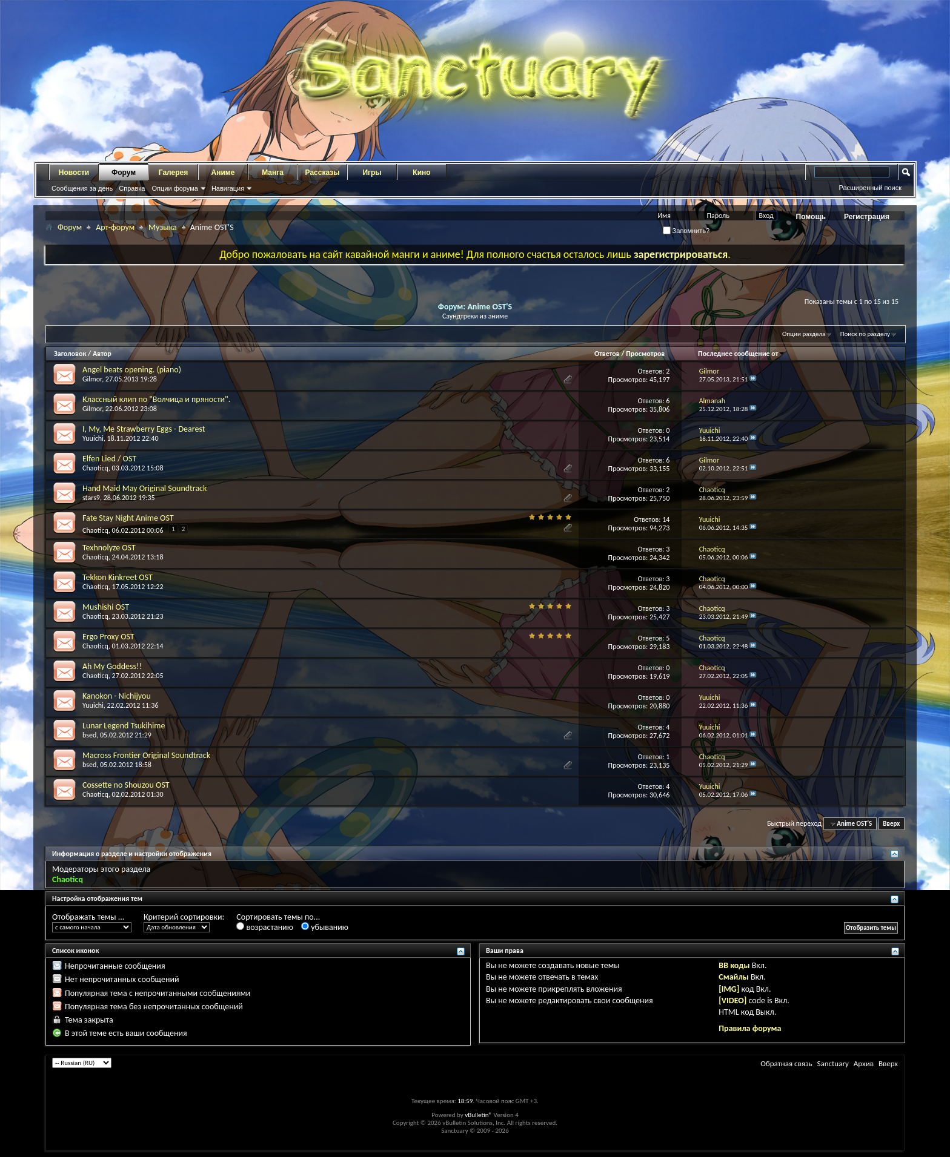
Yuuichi (93, 438)
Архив (864, 1063)
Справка (132, 188)
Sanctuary (832, 1063)
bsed (89, 735)
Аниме (223, 172)
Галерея (173, 172)
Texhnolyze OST (109, 547)
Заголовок (70, 353)
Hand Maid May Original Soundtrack (144, 488)
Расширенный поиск (870, 187)
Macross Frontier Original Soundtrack (146, 755)
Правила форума (750, 1028)
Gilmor (92, 379)
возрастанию (264, 927)
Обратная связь (786, 1063)
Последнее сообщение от (741, 353)
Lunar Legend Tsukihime (123, 725)
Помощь (811, 217)
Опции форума (174, 188)
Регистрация (866, 217)
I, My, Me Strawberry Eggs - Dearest (143, 429)
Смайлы (733, 977)
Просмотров (645, 353)
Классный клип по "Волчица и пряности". (156, 399)
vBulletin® (478, 1115)
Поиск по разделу (865, 334)
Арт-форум (115, 227)
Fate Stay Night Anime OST (128, 518)
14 (665, 519)
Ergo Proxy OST (108, 636)
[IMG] (729, 989)
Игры (371, 172)
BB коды (734, 965)
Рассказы (322, 172)
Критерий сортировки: (184, 917)
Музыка (162, 227)
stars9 (91, 497)
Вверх (891, 824)
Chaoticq (95, 468)
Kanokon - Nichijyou (116, 696)
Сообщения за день (82, 188)
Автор (102, 353)
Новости (74, 172)
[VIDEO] (732, 1000)
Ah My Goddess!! (112, 666)
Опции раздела (803, 334)
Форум (123, 172)
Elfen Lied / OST (109, 458)
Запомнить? (686, 230)
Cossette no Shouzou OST (126, 785)
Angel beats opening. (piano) (131, 369)
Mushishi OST (105, 607)
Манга (273, 172)
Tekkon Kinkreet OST (117, 577)
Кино (421, 172)
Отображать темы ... (88, 917)
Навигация (227, 188)
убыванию (324, 927)
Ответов (607, 353)
